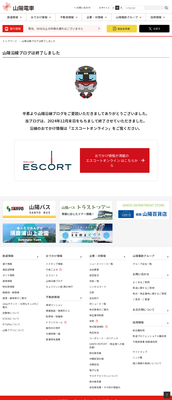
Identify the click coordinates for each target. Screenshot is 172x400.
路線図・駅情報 (11, 287)
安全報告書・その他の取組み (105, 382)
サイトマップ (140, 346)
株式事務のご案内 (99, 304)
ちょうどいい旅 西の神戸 (59, 281)
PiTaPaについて (11, 319)
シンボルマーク (97, 281)
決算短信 (94, 359)
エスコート (52, 270)
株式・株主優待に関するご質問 (149, 288)
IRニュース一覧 (97, 298)
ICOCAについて (11, 313)
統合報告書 (95, 348)
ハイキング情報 (54, 258)
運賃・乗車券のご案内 (15, 293)
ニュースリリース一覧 (101, 258)
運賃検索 (7, 276)
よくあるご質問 (141, 277)
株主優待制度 (96, 310)
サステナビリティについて (103, 370)
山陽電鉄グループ (127, 17)
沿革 (91, 287)
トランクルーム (54, 317)
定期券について (11, 307)
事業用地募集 (53, 334)
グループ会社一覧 (142, 258)
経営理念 (94, 270)
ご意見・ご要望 (141, 294)
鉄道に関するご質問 (143, 282)
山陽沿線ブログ (54, 276)
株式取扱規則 (96, 321)
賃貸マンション (54, 300)
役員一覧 (94, 276)
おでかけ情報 (39, 17)
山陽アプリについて (13, 325)
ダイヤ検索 (9, 270)
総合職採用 (139, 325)
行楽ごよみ (52, 264)
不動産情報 (67, 17)
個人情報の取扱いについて (147, 358)
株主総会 (94, 327)
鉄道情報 (12, 17)
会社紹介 (94, 293)
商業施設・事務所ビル (58, 305)
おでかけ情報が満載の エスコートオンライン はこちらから (116, 158)
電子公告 (94, 365)
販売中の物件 (53, 323)
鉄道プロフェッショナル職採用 (149, 331)
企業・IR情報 (95, 17)
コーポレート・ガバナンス (103, 333)
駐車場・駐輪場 (54, 311)
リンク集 (137, 352)
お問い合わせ (83, 7)
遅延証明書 (9, 264)
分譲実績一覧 (53, 328)
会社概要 (94, 264)
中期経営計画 (96, 353)
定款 (91, 316)
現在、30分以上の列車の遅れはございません (55, 29)
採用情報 (155, 17)
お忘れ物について (144, 304)
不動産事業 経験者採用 (145, 336)
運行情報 (7, 258)
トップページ (10, 41)
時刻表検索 (9, 281)
